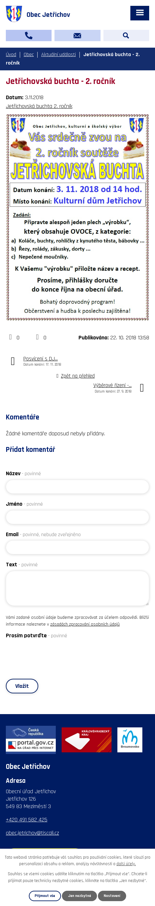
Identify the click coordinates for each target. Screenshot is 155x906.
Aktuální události (58, 54)
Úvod (11, 54)
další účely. (126, 864)
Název (23, 473)
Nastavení (112, 895)
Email (43, 534)
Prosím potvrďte (36, 635)
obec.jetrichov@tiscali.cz (32, 833)
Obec (29, 54)
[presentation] (55, 654)
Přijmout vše (45, 895)
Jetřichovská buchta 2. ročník (39, 106)
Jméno (24, 504)
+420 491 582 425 (26, 819)
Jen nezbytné (79, 895)
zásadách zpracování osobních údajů (85, 624)
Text (22, 564)
